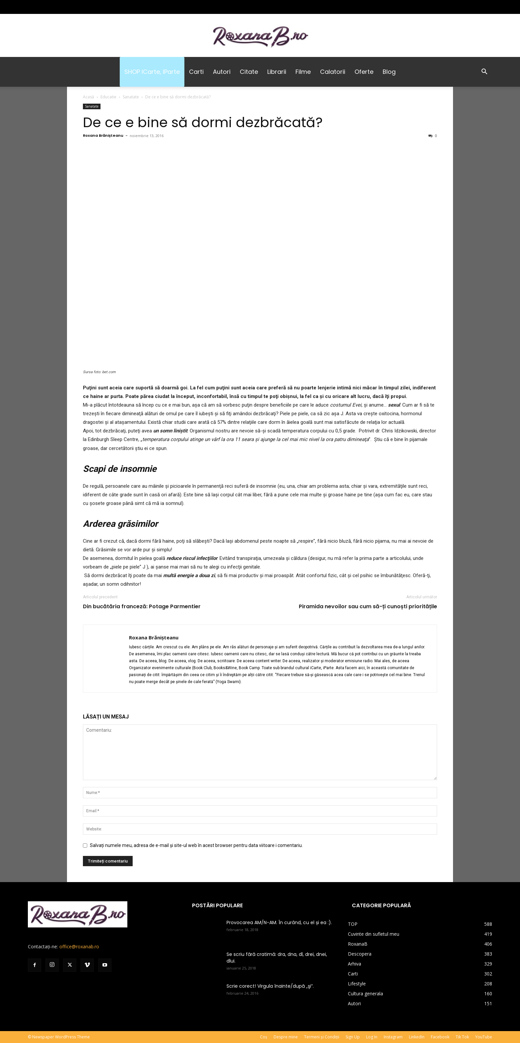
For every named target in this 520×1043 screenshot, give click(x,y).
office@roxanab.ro (79, 946)
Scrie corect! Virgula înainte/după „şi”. (270, 986)
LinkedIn (416, 1037)
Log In (371, 1037)
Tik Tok (462, 1037)
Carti (196, 72)
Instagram (393, 1037)
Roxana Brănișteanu (103, 135)
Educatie (108, 97)
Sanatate (131, 97)
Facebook (440, 1037)
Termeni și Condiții (321, 1037)
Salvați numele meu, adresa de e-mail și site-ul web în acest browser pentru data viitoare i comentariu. (196, 845)
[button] (484, 72)
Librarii (276, 72)
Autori (221, 72)
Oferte (364, 72)
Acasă (88, 97)
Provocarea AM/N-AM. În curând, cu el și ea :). (279, 922)
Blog (389, 72)
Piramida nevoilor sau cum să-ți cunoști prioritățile (368, 606)
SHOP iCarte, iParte (152, 72)
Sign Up (353, 1037)
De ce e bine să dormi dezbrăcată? (203, 122)
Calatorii (332, 72)
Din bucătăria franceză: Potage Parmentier (142, 606)
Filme (303, 72)
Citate (249, 72)
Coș (263, 1037)
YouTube (483, 1037)
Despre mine (286, 1037)
